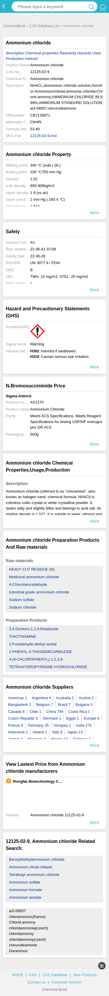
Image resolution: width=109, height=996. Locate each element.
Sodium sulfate (21, 599)
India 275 (84, 725)
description (15, 53)
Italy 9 (57, 732)
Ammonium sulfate (24, 882)
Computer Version (66, 982)
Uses (96, 53)
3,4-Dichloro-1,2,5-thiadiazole (33, 629)
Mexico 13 (59, 739)
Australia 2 (65, 698)
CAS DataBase (54, 975)
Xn (32, 242)
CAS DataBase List (44, 26)
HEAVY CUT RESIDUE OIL (32, 569)
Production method (21, 58)
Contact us (37, 982)
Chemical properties (42, 53)
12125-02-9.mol (43, 136)
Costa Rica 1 (79, 711)
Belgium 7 (44, 704)
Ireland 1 (40, 732)
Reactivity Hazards (75, 53)
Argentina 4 (41, 698)
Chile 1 (35, 711)
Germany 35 (38, 725)
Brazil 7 (64, 704)
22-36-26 (37, 256)
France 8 (15, 725)
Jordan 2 (15, 739)
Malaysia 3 (37, 739)
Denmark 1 (52, 718)
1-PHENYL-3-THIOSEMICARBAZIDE (40, 651)
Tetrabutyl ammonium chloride (34, 874)
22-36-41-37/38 (43, 249)
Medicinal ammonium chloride (34, 577)
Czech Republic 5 (23, 718)
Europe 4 (91, 718)
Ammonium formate (25, 890)
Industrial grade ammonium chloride (39, 592)
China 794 (54, 711)
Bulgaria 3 (84, 704)
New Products (85, 975)
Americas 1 (17, 698)
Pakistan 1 (82, 739)
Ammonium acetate (25, 897)
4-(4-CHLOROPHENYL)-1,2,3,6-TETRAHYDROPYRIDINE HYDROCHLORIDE (48, 663)
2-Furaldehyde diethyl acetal (32, 644)
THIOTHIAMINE (22, 636)
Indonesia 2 (18, 732)
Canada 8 (16, 711)
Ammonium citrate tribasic (31, 867)
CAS (33, 975)
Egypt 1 (72, 718)
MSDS (17, 975)
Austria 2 (86, 698)
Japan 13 (75, 732)
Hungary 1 (62, 725)
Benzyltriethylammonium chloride (37, 859)
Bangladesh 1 (19, 704)
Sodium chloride (22, 607)
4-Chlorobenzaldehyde (28, 584)
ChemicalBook (14, 26)
